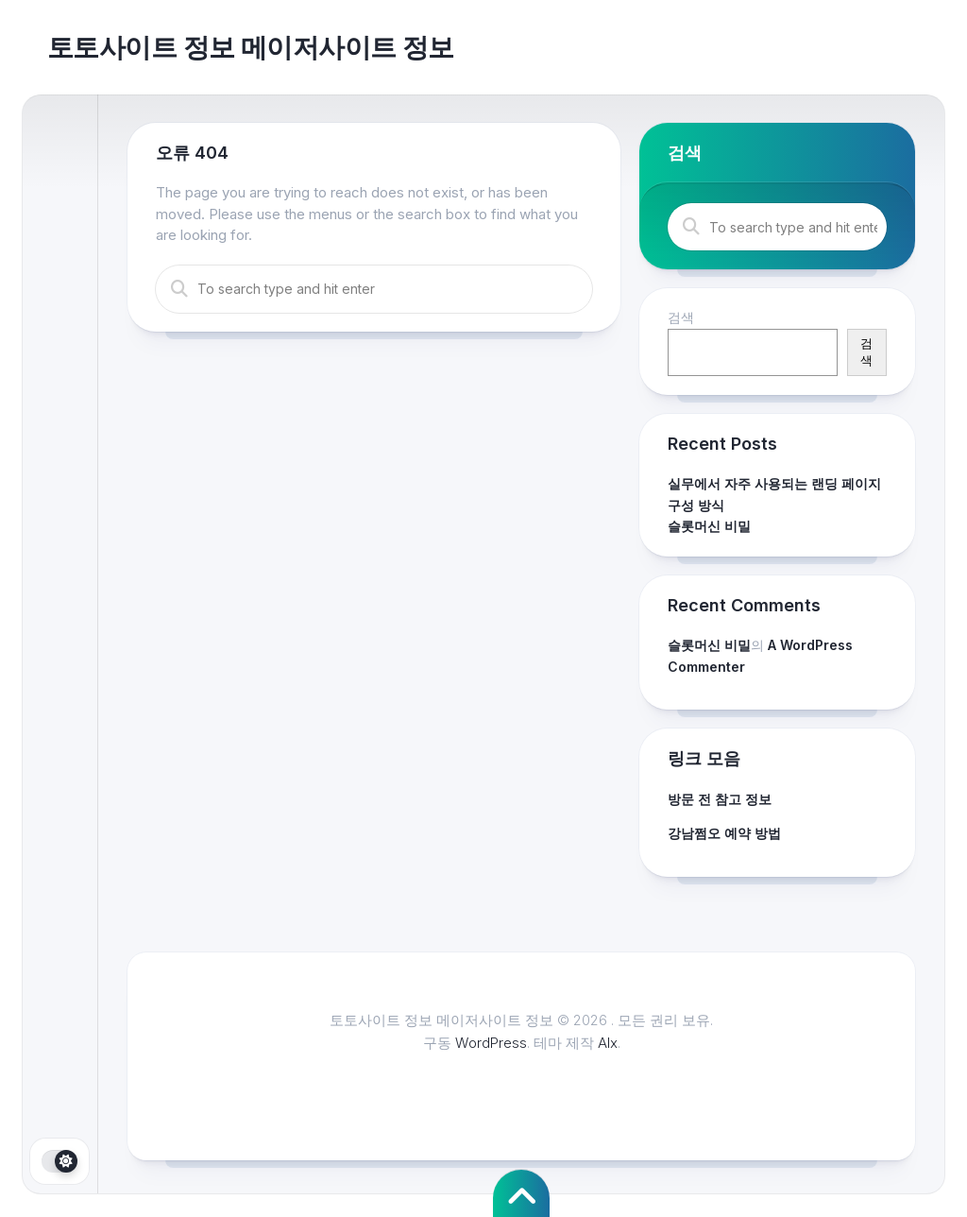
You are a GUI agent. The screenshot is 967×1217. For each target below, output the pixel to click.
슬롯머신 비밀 (709, 526)
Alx (608, 1043)
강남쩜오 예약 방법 (724, 833)
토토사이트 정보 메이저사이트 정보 (250, 47)
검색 (681, 317)
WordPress (491, 1043)
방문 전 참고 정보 (720, 799)
